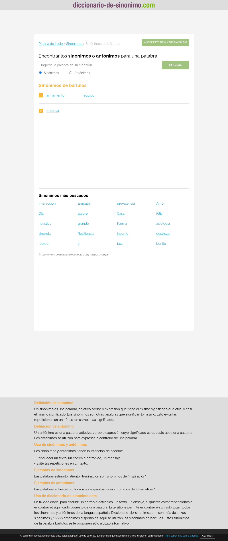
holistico (45, 224)
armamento (55, 95)
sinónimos (79, 56)
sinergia (45, 234)
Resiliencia (86, 234)
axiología (163, 224)
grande (83, 224)
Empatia (84, 204)
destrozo (162, 234)
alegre (83, 214)
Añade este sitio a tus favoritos (165, 42)
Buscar (176, 65)
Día (41, 214)
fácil (120, 244)
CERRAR (207, 535)
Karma (122, 224)
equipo (88, 95)
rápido (44, 244)
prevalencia (126, 204)
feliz (159, 214)
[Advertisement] (114, 22)
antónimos (108, 56)
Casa (121, 214)
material (53, 111)
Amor (160, 204)
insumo (122, 234)
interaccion (47, 204)
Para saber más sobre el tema (181, 535)
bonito (161, 244)
